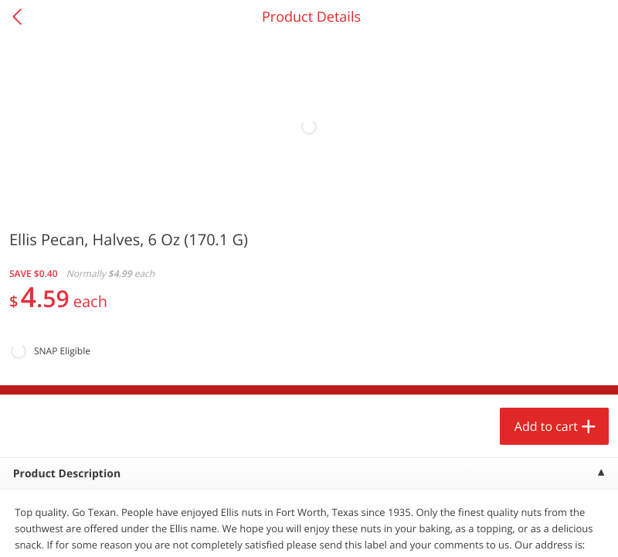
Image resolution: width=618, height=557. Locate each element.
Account (540, 529)
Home (77, 529)
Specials (231, 529)
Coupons (386, 529)
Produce (45, 198)
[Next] (587, 375)
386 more (544, 198)
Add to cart (136, 506)
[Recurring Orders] (183, 239)
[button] (105, 355)
